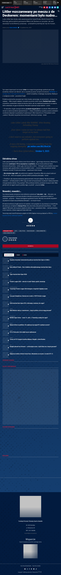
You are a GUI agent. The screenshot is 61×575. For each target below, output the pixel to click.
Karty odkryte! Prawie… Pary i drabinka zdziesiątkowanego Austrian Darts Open (30, 267)
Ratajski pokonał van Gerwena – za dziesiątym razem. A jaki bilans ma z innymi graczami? (33, 346)
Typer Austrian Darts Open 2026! (18, 274)
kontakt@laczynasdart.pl (30, 533)
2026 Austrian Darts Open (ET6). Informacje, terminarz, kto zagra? (27, 303)
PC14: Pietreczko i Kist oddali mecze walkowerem (23, 332)
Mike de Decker (30, 231)
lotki (15, 231)
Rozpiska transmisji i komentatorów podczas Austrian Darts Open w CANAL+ (30, 260)
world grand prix (40, 231)
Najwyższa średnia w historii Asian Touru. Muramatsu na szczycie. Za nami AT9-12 (31, 354)
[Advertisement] (30, 77)
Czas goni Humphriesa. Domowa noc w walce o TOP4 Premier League (28, 296)
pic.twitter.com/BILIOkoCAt (39, 146)
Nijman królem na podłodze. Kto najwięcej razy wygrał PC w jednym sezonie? (30, 325)
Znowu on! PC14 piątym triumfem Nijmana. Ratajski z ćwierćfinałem (27, 339)
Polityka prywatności (26, 566)
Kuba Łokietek (13, 27)
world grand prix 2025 (9, 233)
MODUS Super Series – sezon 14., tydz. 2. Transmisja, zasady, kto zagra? (29, 317)
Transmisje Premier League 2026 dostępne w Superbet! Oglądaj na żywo (29, 289)
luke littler (22, 231)
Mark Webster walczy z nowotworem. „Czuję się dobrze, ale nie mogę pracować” (31, 310)
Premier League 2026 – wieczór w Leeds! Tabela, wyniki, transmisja (27, 281)
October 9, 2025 (42, 151)
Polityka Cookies (36, 566)
